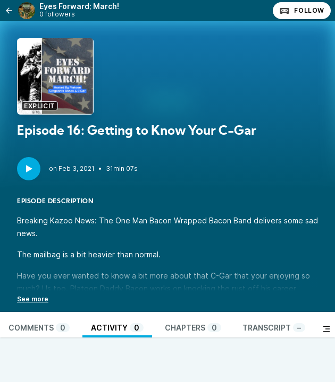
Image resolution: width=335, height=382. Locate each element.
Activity (117, 327)
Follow (301, 10)
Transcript (273, 327)
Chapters (193, 327)
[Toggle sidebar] (326, 328)
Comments (39, 327)
